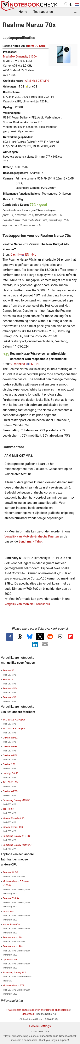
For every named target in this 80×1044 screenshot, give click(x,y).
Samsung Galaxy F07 (14, 972)
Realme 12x (9, 670)
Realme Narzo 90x (13, 946)
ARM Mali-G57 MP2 (37, 80)
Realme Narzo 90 (12, 937)
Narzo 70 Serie (36, 46)
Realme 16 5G (10, 872)
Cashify (15, 254)
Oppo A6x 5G (10, 959)
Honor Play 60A (11, 924)
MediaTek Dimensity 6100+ (20, 56)
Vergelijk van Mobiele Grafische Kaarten (31, 536)
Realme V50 (9, 697)
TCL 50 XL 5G (10, 782)
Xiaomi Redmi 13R (13, 827)
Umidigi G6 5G (10, 773)
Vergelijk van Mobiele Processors (27, 604)
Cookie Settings (40, 1026)
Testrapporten (43, 12)
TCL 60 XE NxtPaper (14, 719)
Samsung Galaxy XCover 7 (17, 844)
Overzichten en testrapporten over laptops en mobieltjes (39, 1009)
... (75, 12)
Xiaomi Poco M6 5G (14, 818)
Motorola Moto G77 (13, 985)
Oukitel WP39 (10, 746)
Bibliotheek (28, 1013)
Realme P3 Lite (11, 898)
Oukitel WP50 (10, 755)
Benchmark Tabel (30, 541)
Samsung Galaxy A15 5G (16, 836)
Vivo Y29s (8, 911)
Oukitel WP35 (10, 791)
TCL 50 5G (8, 809)
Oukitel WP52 (10, 737)
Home (23, 12)
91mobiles (17, 364)
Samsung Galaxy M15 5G (16, 800)
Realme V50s (10, 688)
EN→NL (30, 254)
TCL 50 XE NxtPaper (14, 728)
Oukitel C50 (9, 764)
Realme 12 (8, 679)
